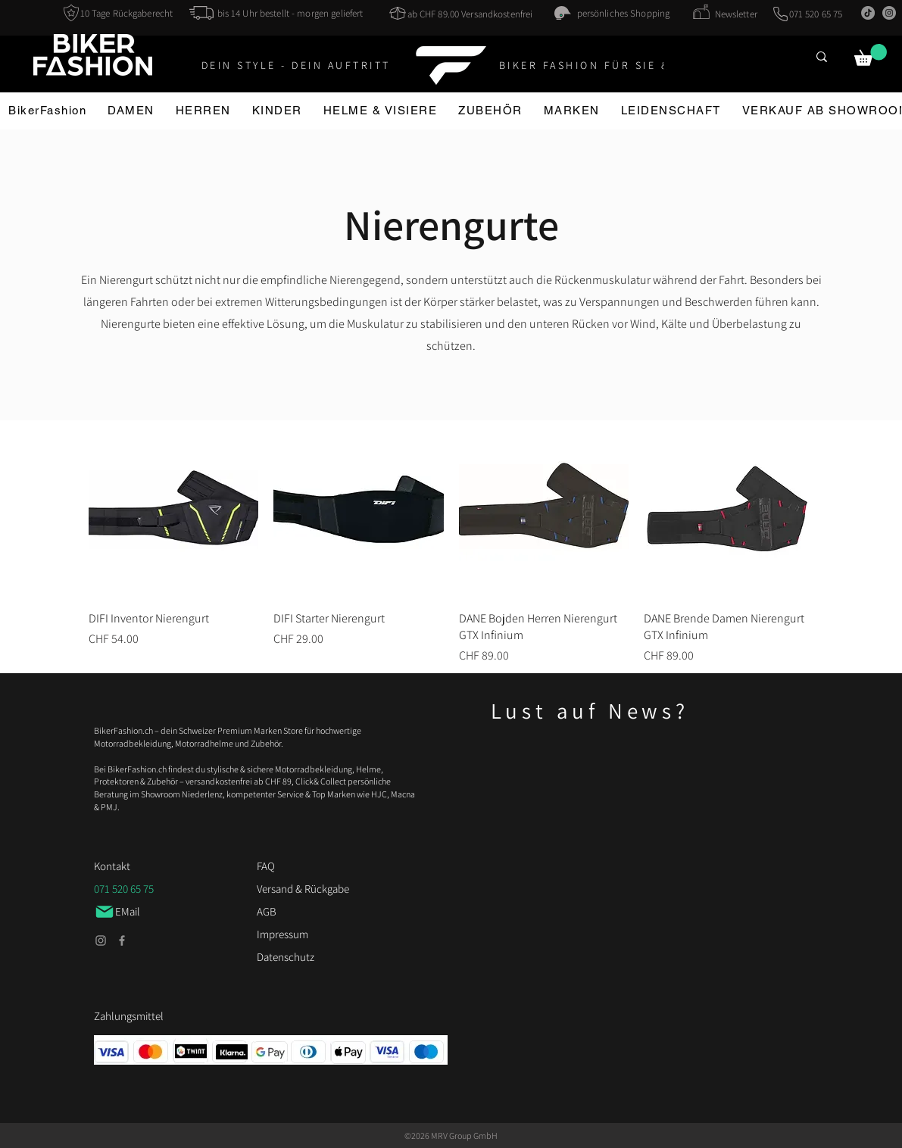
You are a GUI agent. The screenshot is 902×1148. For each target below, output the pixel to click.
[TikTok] (868, 13)
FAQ (266, 866)
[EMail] (135, 912)
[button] (870, 55)
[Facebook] (122, 940)
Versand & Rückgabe (303, 888)
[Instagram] (889, 13)
